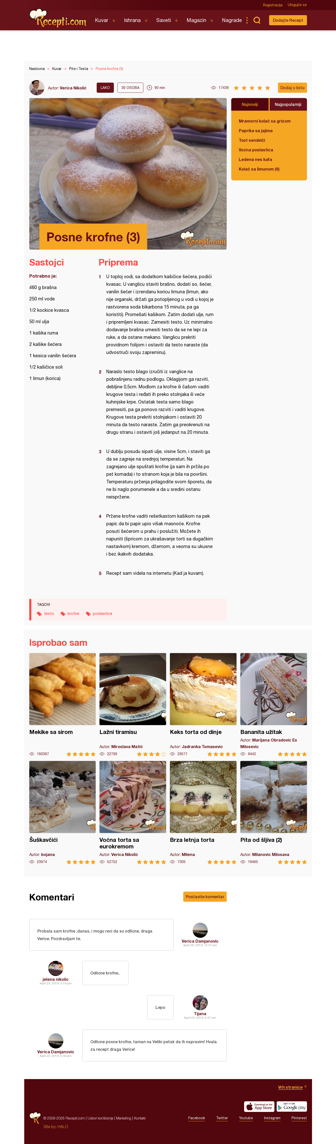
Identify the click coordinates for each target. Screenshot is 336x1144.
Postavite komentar (205, 896)
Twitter (222, 1118)
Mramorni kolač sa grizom (265, 120)
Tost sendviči (252, 140)
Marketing (123, 1118)
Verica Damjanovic (200, 941)
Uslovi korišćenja (100, 1118)
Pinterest (299, 1118)
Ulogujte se (297, 5)
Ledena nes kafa (255, 159)
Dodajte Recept (288, 20)
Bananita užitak (273, 704)
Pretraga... (257, 20)
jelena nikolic (56, 979)
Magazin (196, 20)
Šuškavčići (62, 812)
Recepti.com (58, 18)
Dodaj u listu (292, 87)
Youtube (246, 1118)
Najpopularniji (288, 104)
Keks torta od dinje (203, 704)
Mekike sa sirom (62, 704)
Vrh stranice (290, 1087)
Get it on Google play (292, 1106)
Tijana (200, 1013)
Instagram (272, 1118)
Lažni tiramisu (132, 704)
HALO (63, 1126)
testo (49, 613)
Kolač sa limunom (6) (259, 168)
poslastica (102, 613)
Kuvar (101, 20)
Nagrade (232, 20)
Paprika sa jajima (256, 130)
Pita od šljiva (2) (273, 812)
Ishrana (132, 20)
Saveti (163, 20)
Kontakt (140, 1118)
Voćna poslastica (256, 149)
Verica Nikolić (73, 87)
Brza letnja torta (203, 812)
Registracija (273, 5)
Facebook (196, 1118)
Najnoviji (250, 104)
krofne (73, 613)
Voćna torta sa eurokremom (132, 812)
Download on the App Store (259, 1106)
